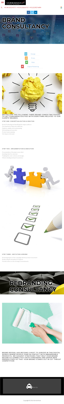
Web (33, 62)
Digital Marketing (33, 66)
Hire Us (32, 386)
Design (33, 54)
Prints (33, 58)
